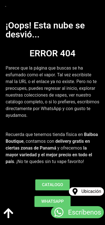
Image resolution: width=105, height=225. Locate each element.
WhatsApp (51, 108)
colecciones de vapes (45, 95)
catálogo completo (24, 101)
